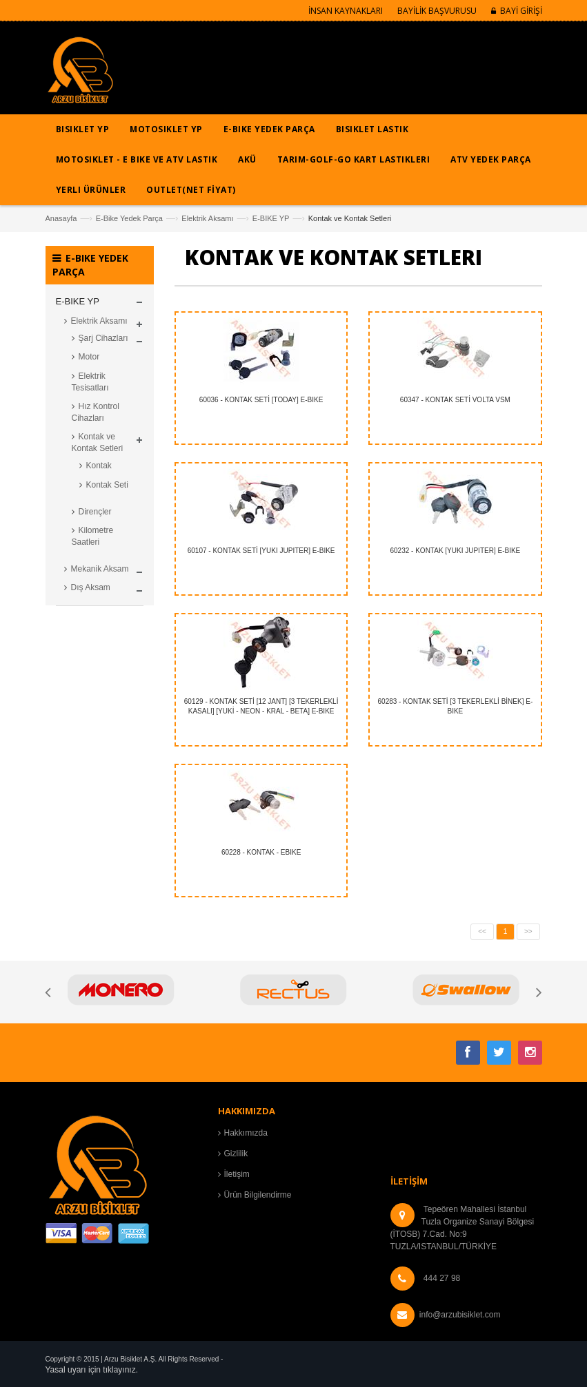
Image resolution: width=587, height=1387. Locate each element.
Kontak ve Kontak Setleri (97, 442)
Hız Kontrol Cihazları (95, 412)
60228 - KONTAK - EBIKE (261, 852)
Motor (89, 357)
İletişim (237, 1174)
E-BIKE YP (271, 218)
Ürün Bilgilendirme (258, 1195)
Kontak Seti (107, 485)
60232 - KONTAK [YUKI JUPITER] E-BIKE (455, 550)
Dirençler (95, 512)
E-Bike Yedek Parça (129, 218)
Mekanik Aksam (100, 569)
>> (528, 931)
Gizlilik (236, 1153)
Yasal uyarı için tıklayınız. (92, 1370)
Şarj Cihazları (103, 338)
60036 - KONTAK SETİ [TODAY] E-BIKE (261, 400)
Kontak (99, 465)
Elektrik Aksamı (207, 218)
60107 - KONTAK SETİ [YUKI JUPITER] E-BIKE (261, 550)
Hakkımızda (246, 1133)
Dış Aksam (90, 587)
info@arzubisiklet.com (460, 1315)
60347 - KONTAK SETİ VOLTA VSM (455, 400)
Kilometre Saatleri (93, 536)
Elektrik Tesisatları (90, 382)
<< (482, 931)
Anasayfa (61, 218)
